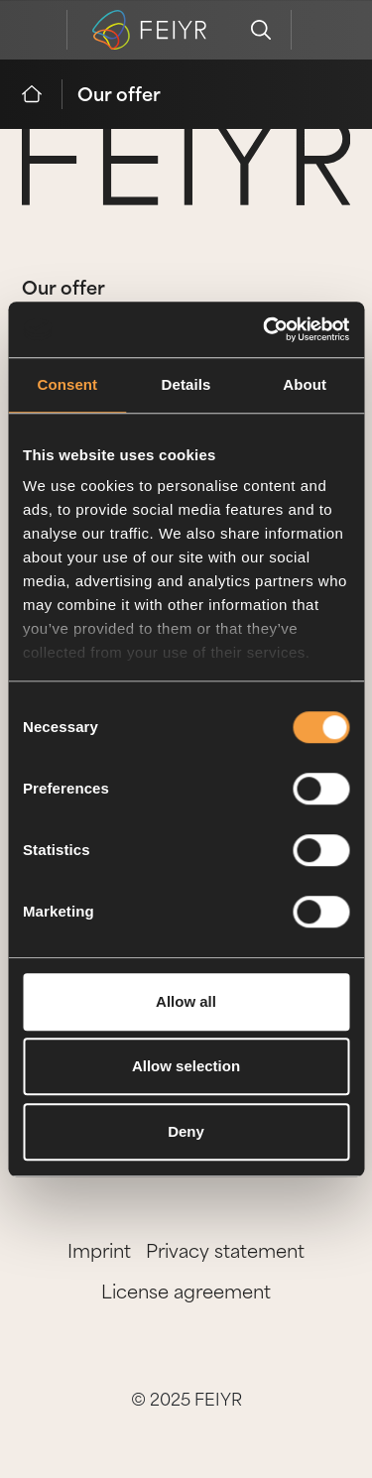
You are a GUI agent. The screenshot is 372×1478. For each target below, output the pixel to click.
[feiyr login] (321, 30)
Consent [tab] (67, 384)
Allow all (186, 1001)
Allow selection (186, 1065)
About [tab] (304, 384)
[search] (261, 30)
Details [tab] (186, 384)
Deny (186, 1131)
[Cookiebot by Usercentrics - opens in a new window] (265, 329)
